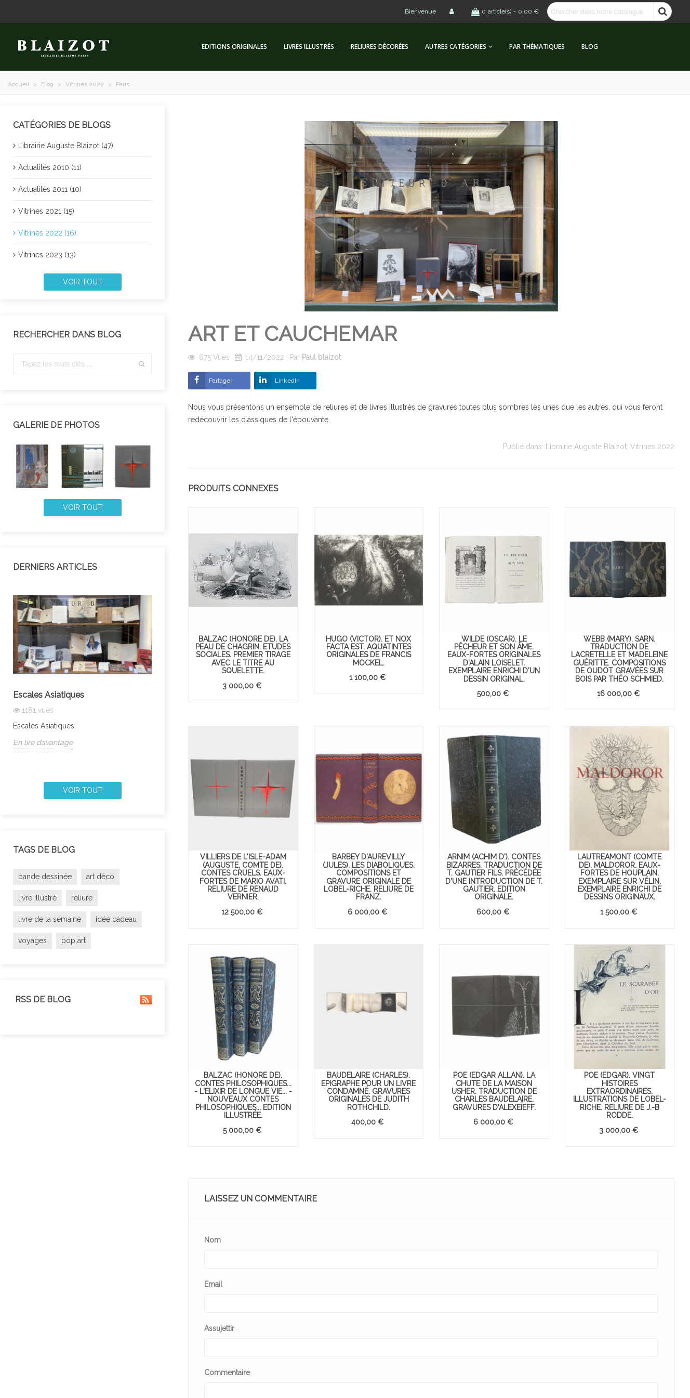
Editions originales (234, 46)
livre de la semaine (49, 919)
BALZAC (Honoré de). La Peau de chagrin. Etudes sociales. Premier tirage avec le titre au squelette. (242, 655)
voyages (32, 940)
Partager (220, 380)
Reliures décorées (379, 46)
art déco (100, 876)
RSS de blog (82, 999)
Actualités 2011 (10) (50, 189)
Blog (589, 46)
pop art (73, 940)
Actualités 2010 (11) (50, 167)
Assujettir (219, 1328)
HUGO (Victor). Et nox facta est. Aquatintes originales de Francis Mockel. (368, 651)
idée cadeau (116, 919)
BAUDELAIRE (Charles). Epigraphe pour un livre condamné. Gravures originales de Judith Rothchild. (368, 1091)
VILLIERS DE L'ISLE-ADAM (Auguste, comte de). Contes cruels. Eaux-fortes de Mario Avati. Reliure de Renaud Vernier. (243, 877)
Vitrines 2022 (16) (47, 233)
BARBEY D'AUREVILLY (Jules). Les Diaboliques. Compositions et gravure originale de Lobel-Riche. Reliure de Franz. (369, 877)
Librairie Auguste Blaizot (586, 446)
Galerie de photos (56, 425)
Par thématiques (537, 46)
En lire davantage (43, 742)
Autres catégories (455, 46)
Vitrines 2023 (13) (47, 255)
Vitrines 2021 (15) (46, 211)
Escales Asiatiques (48, 695)
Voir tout (82, 282)
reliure (81, 898)
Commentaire (227, 1372)
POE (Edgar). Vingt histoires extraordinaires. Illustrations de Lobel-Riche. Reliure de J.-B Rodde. (619, 1095)
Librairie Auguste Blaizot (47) (65, 145)
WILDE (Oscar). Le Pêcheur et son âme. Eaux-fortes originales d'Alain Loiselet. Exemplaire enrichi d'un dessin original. (493, 659)
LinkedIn (287, 380)
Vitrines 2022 (652, 446)
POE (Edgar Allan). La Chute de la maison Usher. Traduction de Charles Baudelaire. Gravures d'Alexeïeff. (494, 1091)
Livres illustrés (309, 46)
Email (213, 1284)
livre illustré (37, 898)
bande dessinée (45, 876)
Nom (212, 1240)
